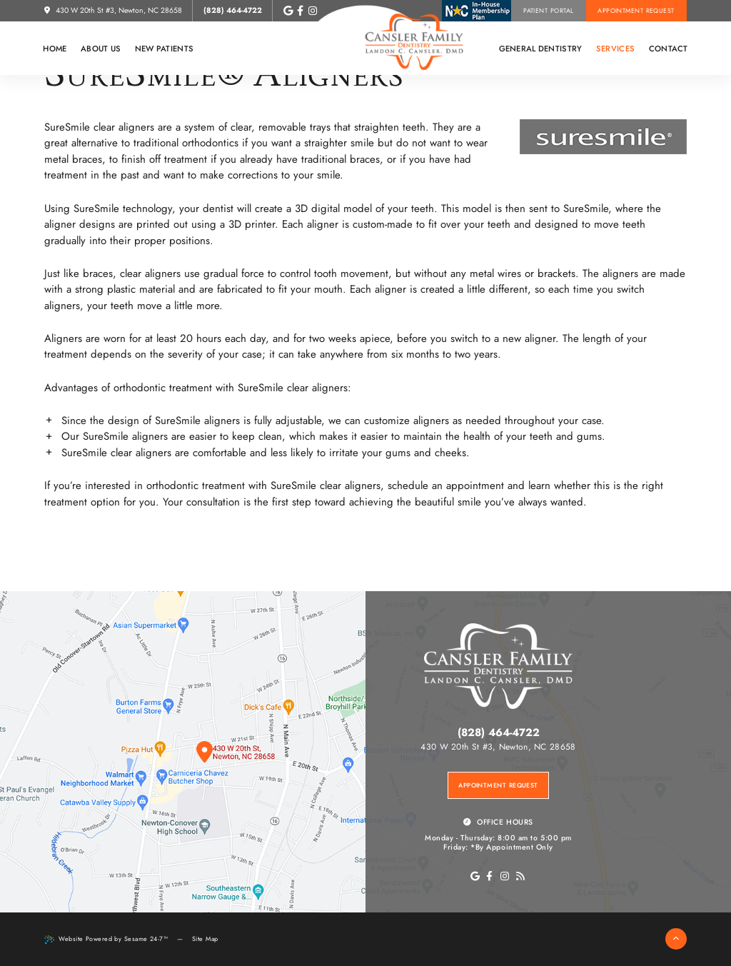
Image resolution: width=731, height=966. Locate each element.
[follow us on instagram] (312, 11)
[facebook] (489, 876)
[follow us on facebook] (299, 11)
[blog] (520, 876)
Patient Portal (548, 10)
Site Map (205, 938)
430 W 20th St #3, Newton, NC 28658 (113, 10)
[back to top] (676, 939)
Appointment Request (636, 10)
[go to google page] (475, 876)
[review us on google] (288, 11)
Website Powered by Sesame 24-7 (106, 939)
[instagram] (505, 876)
